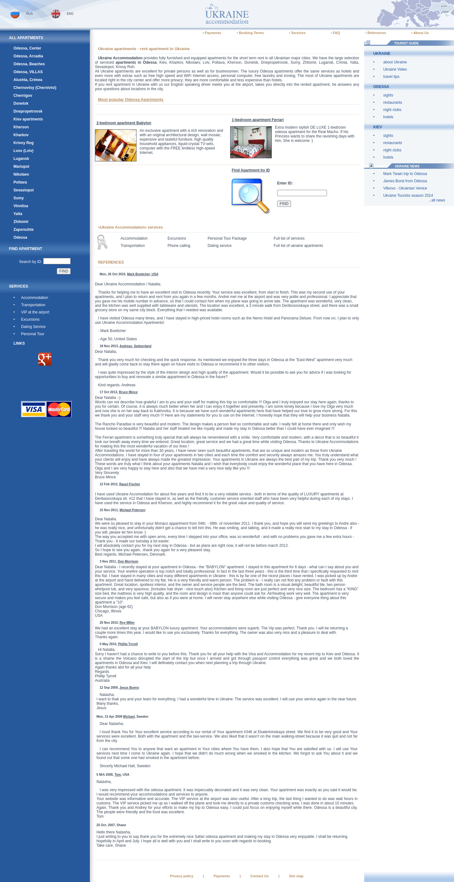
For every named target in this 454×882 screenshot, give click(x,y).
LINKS (19, 343)
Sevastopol (24, 190)
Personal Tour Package (227, 238)
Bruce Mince (128, 392)
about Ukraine (395, 62)
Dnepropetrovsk (28, 111)
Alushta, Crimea (28, 80)
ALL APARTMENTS (26, 38)
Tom (117, 774)
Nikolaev (21, 174)
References (376, 33)
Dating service (220, 245)
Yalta (18, 214)
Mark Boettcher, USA (142, 274)
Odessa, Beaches (29, 64)
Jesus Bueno (129, 687)
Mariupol (21, 166)
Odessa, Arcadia (28, 56)
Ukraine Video (395, 69)
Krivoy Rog (24, 143)
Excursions (30, 319)
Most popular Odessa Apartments (131, 99)
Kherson (21, 127)
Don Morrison (128, 561)
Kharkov (21, 135)
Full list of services (289, 238)
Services (298, 33)
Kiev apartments (28, 119)
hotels (388, 117)
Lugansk (21, 158)
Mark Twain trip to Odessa (405, 174)
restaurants (392, 102)
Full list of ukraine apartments (298, 245)
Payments (213, 33)
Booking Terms (251, 33)
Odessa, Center (27, 48)
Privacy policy (181, 876)
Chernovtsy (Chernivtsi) (35, 87)
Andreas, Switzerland (135, 346)
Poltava (20, 182)
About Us (421, 33)
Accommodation (34, 297)
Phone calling (178, 245)
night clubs (392, 110)
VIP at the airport (35, 312)
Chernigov (23, 95)
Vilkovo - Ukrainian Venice (405, 188)
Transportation (33, 305)
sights (388, 95)
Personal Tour (32, 334)
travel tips (391, 76)
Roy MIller (127, 622)
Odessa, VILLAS (28, 72)
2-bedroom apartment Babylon (123, 123)
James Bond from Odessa (405, 181)
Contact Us (259, 876)
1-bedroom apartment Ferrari (258, 120)
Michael (129, 716)
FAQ (336, 33)
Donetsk (21, 103)
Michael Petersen (132, 510)
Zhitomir (21, 221)
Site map (296, 876)
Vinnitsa (21, 206)
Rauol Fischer (129, 484)
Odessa (20, 237)
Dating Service (33, 326)
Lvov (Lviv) (23, 151)
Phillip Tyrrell (128, 644)
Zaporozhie (24, 229)
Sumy (19, 198)
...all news (436, 200)
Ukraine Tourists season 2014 (408, 195)
